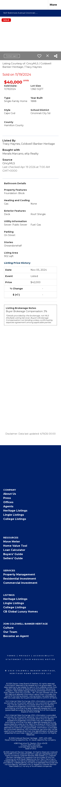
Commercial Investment (20, 582)
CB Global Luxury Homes (20, 611)
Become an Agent (16, 636)
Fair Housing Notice (40, 659)
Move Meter (11, 541)
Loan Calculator (14, 549)
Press (7, 498)
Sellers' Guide (13, 558)
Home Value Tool (15, 545)
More (53, 4)
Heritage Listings (15, 510)
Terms (11, 656)
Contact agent (12, 56)
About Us (9, 493)
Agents (8, 506)
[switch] (39, 56)
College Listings (14, 519)
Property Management (19, 574)
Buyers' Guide (13, 554)
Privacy (24, 656)
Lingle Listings (13, 514)
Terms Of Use (11, 780)
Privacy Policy (30, 780)
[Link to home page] (5, 5)
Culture (8, 627)
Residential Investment (19, 578)
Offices (8, 502)
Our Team (10, 631)
